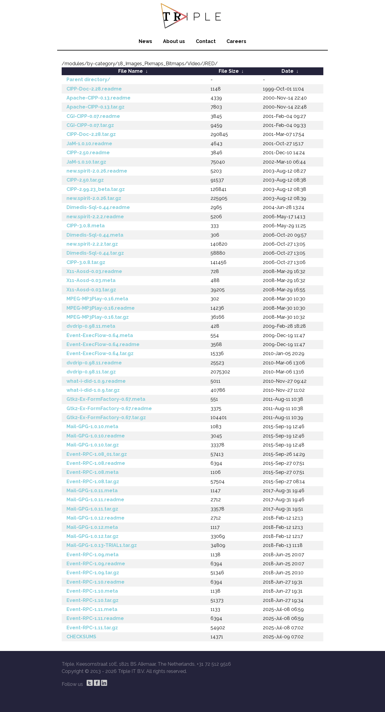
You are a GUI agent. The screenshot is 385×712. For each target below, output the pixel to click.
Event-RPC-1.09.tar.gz (92, 572)
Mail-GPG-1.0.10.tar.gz (92, 445)
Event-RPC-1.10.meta (92, 591)
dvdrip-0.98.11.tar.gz (91, 372)
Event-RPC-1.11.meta (91, 609)
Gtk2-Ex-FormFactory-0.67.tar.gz (106, 417)
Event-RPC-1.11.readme (95, 618)
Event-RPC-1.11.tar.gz (92, 628)
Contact (206, 41)
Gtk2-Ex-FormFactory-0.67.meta (105, 399)
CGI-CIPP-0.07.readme (93, 116)
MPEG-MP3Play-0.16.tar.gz (97, 317)
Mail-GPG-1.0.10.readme (95, 436)
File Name (130, 71)
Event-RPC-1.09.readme (95, 563)
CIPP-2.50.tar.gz (85, 180)
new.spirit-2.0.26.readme (96, 171)
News (145, 41)
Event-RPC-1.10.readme (95, 582)
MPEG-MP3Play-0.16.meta (97, 299)
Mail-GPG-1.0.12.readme (95, 518)
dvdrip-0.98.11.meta (90, 326)
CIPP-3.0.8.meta (85, 226)
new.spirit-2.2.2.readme (95, 216)
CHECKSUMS (81, 637)
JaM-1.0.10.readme (89, 143)
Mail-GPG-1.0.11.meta (92, 490)
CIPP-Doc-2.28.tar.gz (91, 134)
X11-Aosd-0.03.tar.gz (91, 290)
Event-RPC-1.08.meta (92, 472)
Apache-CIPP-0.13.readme (98, 98)
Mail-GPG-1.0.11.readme (95, 499)
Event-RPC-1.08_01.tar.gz (96, 454)
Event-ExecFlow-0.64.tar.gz (100, 353)
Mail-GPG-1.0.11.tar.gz (92, 509)
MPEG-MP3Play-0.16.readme (100, 308)
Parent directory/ (88, 79)
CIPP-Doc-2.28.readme (94, 89)
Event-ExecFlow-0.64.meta (99, 335)
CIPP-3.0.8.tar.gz (85, 262)
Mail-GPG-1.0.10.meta (92, 426)
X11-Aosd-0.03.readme (94, 271)
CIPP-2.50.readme (88, 152)
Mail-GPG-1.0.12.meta (92, 527)
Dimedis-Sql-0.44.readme (98, 207)
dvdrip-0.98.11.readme (94, 363)
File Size (229, 71)
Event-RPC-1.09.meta (92, 554)
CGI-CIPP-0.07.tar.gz (90, 125)
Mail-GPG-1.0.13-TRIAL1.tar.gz (101, 545)
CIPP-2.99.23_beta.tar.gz (95, 189)
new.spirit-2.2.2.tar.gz (92, 244)
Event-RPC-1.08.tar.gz (92, 481)
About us (174, 41)
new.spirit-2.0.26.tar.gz (93, 198)
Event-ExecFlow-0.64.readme (103, 344)
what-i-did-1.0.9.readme (96, 381)
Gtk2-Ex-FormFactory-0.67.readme (109, 408)
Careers (236, 41)
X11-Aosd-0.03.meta (91, 280)
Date (288, 71)
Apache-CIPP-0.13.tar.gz (95, 107)
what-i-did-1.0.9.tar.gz (93, 390)
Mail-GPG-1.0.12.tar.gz (92, 536)
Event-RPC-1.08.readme (95, 463)
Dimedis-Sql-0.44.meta (94, 235)
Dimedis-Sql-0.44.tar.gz (95, 253)
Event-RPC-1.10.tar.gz (92, 600)
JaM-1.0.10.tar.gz (86, 162)
